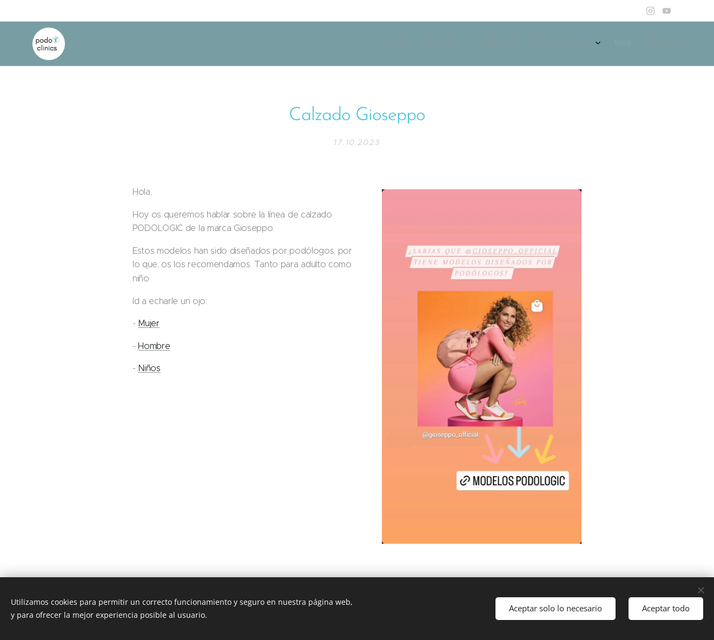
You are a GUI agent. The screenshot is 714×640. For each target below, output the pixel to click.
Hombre (154, 345)
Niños (149, 368)
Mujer (148, 323)
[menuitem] (592, 43)
